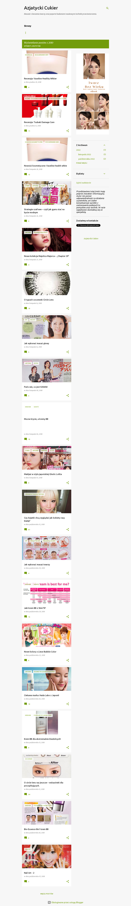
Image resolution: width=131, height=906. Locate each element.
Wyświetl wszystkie (32, 46)
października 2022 (86, 159)
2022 (78, 150)
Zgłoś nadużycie (83, 183)
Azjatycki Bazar (51, 33)
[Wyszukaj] (107, 8)
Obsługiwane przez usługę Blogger (65, 902)
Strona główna (31, 33)
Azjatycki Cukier (41, 7)
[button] (67, 87)
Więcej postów (46, 894)
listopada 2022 (84, 154)
